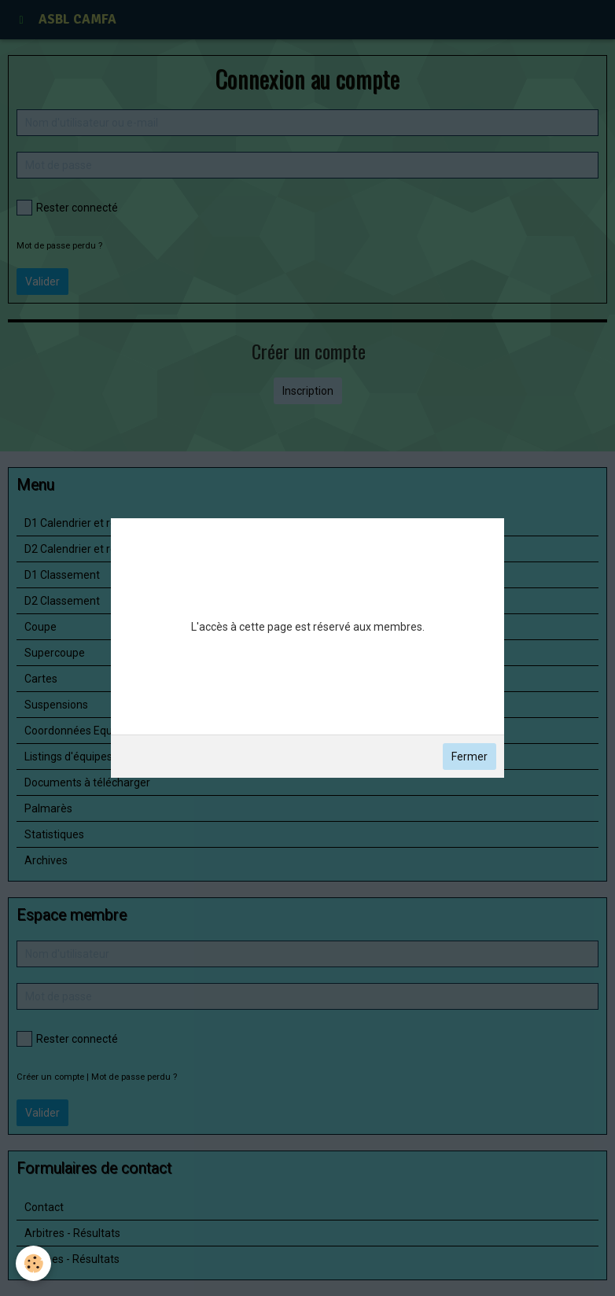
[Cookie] (33, 1263)
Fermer (469, 756)
